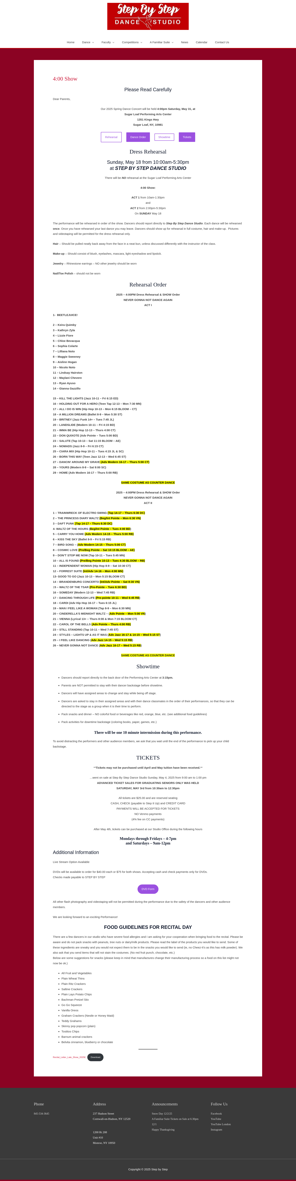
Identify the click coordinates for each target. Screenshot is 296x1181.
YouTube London (221, 1125)
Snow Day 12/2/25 (162, 1114)
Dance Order (138, 137)
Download (98, 1058)
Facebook (216, 1114)
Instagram (216, 1130)
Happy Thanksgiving (164, 1130)
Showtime (165, 137)
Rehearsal (109, 137)
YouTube (216, 1120)
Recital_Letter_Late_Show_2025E (70, 1058)
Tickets (188, 137)
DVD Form (148, 889)
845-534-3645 (42, 1114)
